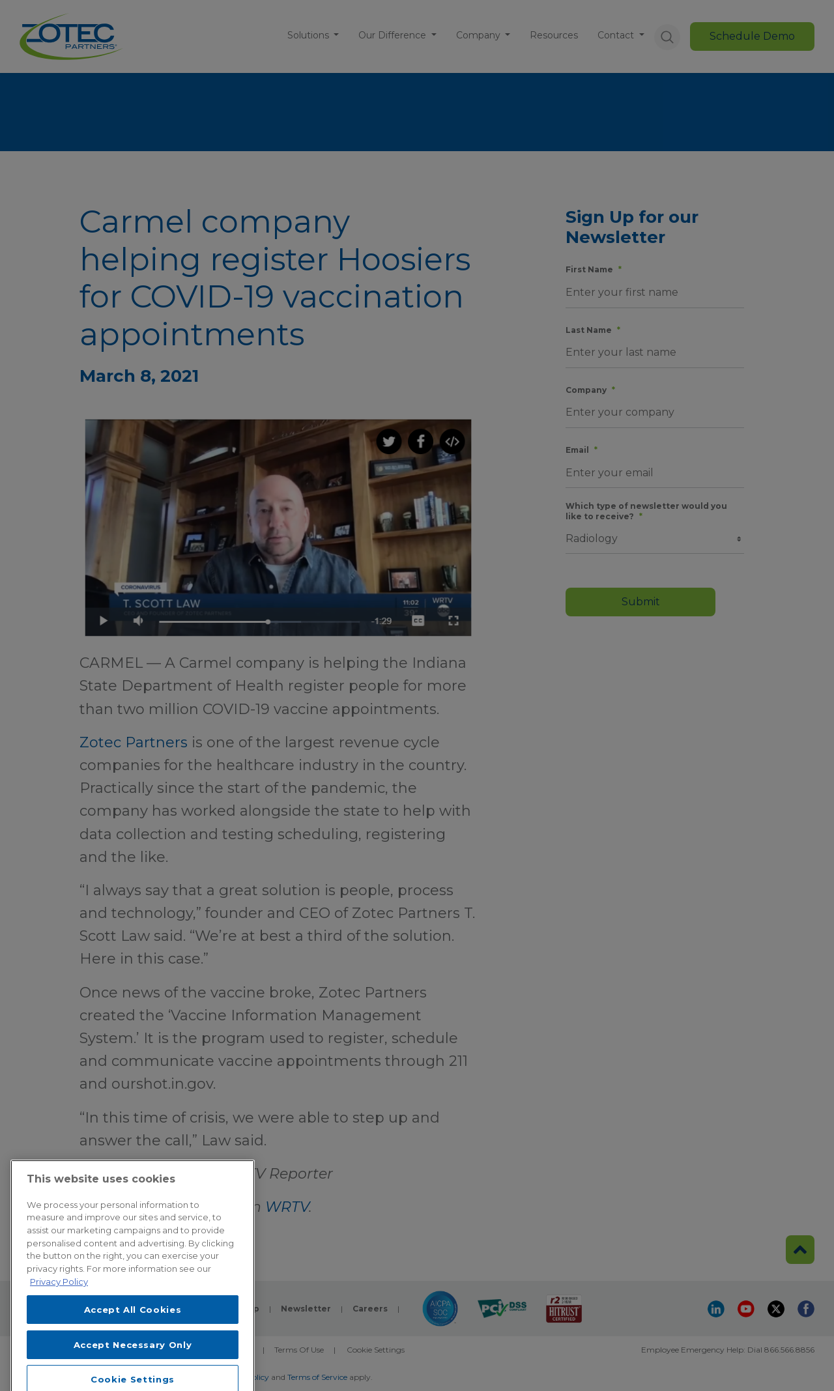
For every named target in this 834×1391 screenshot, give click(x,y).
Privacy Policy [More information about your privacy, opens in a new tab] (59, 1300)
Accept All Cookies (133, 1328)
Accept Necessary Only (133, 1363)
